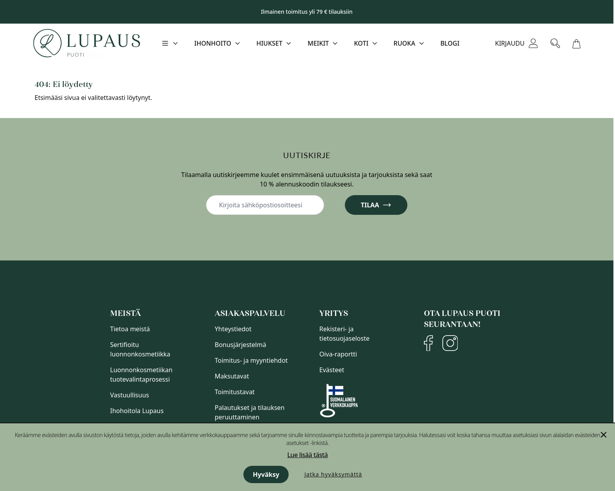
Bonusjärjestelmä (240, 344)
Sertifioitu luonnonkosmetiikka (140, 349)
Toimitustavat (235, 392)
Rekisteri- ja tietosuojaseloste (344, 334)
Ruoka (404, 43)
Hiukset (269, 43)
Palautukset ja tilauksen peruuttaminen (250, 412)
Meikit (318, 43)
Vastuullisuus (129, 395)
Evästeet (331, 369)
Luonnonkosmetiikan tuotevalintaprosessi (141, 374)
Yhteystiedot (233, 329)
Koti (361, 43)
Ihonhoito (212, 43)
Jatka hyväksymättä (333, 474)
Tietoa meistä (130, 329)
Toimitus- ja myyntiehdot (251, 360)
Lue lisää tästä (307, 454)
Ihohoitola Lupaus (137, 410)
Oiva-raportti (338, 354)
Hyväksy (266, 474)
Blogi (450, 43)
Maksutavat (232, 376)
